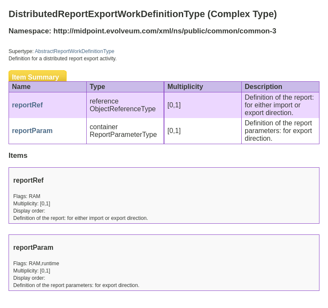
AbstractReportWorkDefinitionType (74, 51)
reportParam (32, 130)
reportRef (27, 105)
